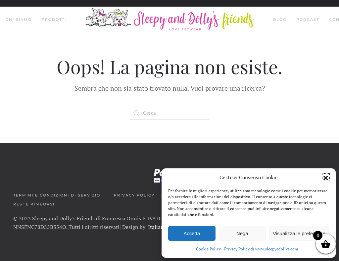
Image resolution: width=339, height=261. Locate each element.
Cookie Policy (208, 248)
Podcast (307, 19)
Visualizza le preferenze (299, 233)
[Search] (169, 113)
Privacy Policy (134, 195)
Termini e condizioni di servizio (56, 195)
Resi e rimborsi (34, 204)
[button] (325, 177)
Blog (279, 19)
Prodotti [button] (54, 19)
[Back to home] (169, 20)
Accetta (191, 233)
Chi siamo (19, 19)
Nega (242, 233)
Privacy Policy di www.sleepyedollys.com (261, 248)
